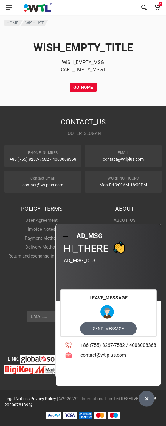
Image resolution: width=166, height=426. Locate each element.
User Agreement (41, 220)
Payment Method (41, 238)
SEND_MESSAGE (108, 328)
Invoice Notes (41, 229)
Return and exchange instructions (41, 256)
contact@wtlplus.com (123, 159)
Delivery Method (41, 247)
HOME (12, 23)
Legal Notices (17, 398)
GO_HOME (83, 87)
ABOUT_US (125, 220)
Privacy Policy (43, 398)
